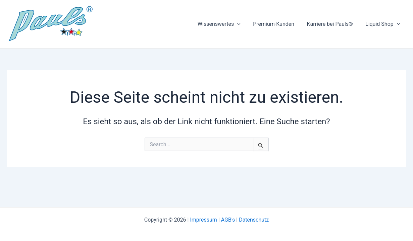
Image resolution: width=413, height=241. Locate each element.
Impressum (203, 220)
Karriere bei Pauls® (332, 24)
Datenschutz (254, 220)
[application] (243, 24)
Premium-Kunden (278, 24)
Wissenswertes (225, 24)
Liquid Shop (383, 24)
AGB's (228, 220)
